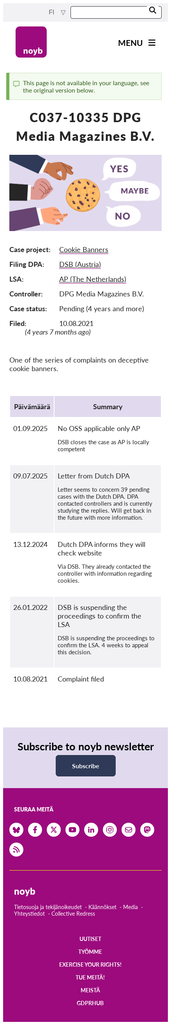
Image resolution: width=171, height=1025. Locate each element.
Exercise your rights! (90, 964)
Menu (130, 43)
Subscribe (85, 765)
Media (130, 907)
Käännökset (102, 907)
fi (52, 12)
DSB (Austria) (80, 264)
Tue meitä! (90, 977)
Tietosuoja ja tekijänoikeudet (48, 907)
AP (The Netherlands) (92, 279)
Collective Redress (73, 913)
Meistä (90, 990)
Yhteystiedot (29, 913)
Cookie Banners (83, 249)
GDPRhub (90, 1003)
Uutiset (90, 939)
